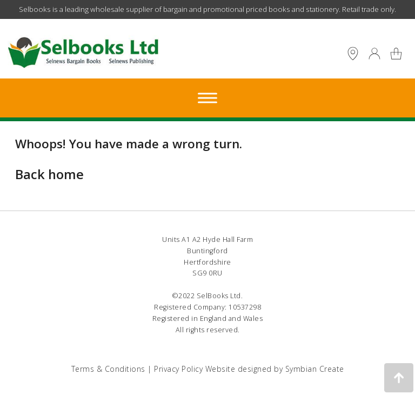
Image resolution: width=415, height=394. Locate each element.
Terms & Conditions (108, 369)
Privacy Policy (178, 369)
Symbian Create (314, 369)
